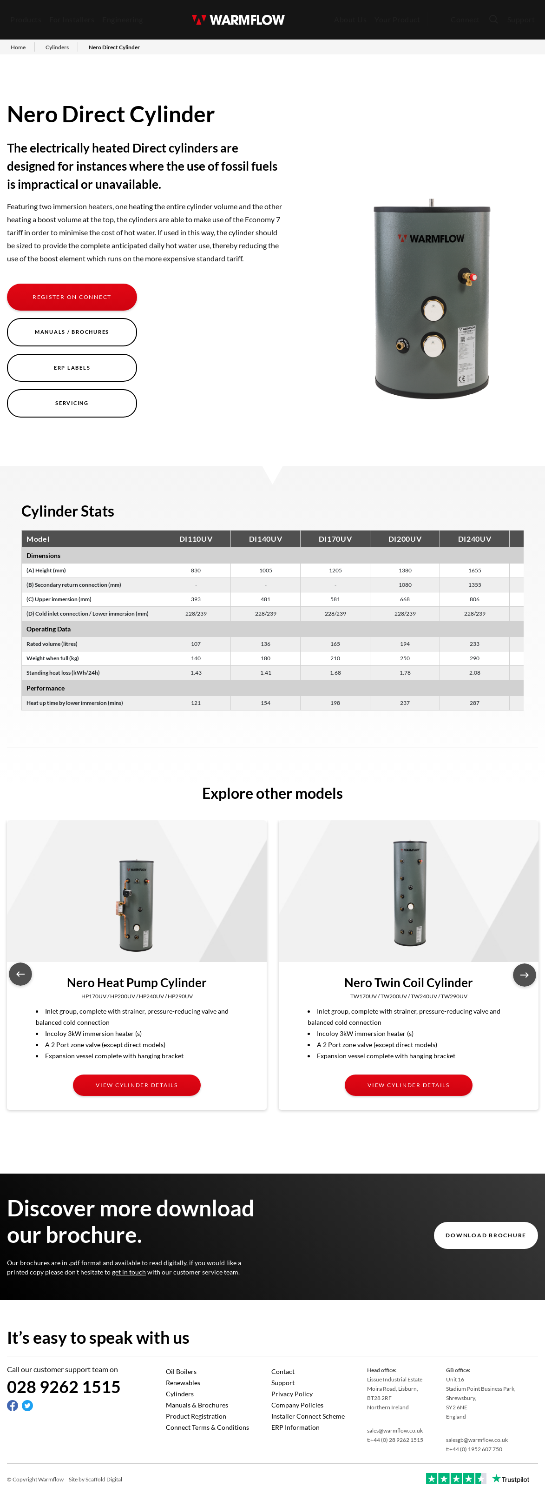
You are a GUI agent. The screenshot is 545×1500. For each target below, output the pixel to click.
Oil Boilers (181, 1371)
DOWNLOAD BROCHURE (486, 1235)
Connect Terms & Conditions (207, 1427)
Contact (283, 1371)
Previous (20, 974)
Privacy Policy (292, 1394)
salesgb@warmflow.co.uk (477, 1439)
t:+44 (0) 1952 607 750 (474, 1449)
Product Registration (196, 1416)
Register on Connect (72, 296)
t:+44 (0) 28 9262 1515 (395, 1439)
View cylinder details (137, 1085)
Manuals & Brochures (197, 1405)
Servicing (72, 403)
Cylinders (180, 1394)
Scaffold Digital (103, 1479)
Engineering (122, 19)
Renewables (183, 1383)
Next (524, 975)
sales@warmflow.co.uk (395, 1430)
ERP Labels (72, 368)
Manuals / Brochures (72, 332)
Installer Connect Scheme (308, 1416)
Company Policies (297, 1405)
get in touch (129, 1272)
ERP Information (295, 1427)
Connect (465, 19)
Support (521, 19)
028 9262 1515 (64, 1386)
